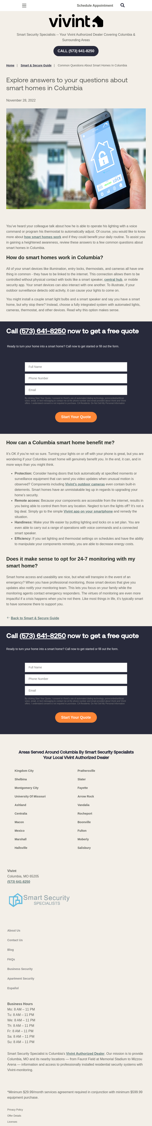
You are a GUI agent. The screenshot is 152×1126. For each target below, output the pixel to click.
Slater (82, 779)
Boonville (84, 822)
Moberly (83, 839)
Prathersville (86, 770)
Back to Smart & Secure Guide (32, 618)
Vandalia (84, 805)
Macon (19, 822)
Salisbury (84, 847)
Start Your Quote (76, 417)
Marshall (21, 839)
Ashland (20, 805)
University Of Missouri (30, 796)
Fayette (83, 788)
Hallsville (21, 847)
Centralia (21, 813)
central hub (113, 279)
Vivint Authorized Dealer (85, 1053)
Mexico (19, 830)
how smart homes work (42, 237)
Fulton (82, 830)
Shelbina (21, 779)
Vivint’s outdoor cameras (85, 484)
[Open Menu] (24, 5)
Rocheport (85, 813)
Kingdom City (24, 770)
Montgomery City (26, 788)
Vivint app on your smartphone (88, 511)
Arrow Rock (86, 796)
